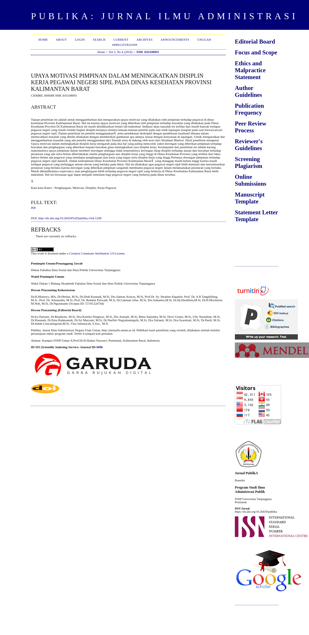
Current (120, 39)
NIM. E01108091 (147, 52)
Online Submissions (250, 180)
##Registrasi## (124, 44)
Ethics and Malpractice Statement (250, 70)
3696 (99, 347)
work (41, 253)
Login (80, 39)
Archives (145, 39)
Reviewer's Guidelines (249, 144)
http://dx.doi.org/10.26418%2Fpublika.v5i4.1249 (69, 218)
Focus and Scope (256, 52)
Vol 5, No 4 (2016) (120, 52)
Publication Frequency (249, 109)
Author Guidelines (248, 91)
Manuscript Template (250, 198)
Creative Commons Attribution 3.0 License (97, 253)
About (61, 39)
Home (43, 39)
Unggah (204, 39)
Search (99, 39)
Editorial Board (255, 41)
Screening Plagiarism (248, 162)
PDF (33, 208)
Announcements (175, 39)
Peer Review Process (250, 127)
